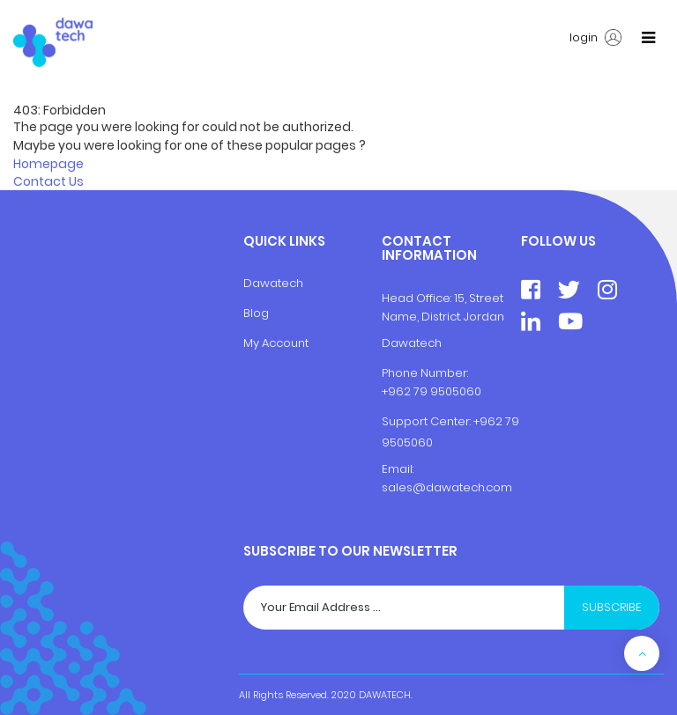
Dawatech (273, 283)
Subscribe (612, 607)
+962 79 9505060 (431, 391)
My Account (276, 343)
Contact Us (48, 181)
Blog (256, 313)
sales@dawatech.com (447, 487)
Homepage (48, 164)
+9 (480, 421)
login (595, 38)
